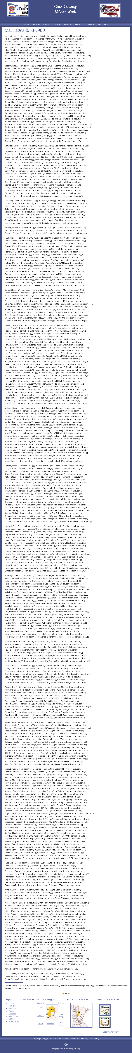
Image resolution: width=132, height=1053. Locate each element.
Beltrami (40, 1003)
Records (68, 24)
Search (91, 24)
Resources (79, 24)
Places (58, 24)
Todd (40, 1024)
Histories (47, 24)
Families (36, 24)
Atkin (61, 1007)
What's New (103, 24)
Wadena (40, 1016)
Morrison (50, 1024)
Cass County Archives (112, 1032)
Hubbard (40, 1007)
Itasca (61, 1003)
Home (26, 24)
